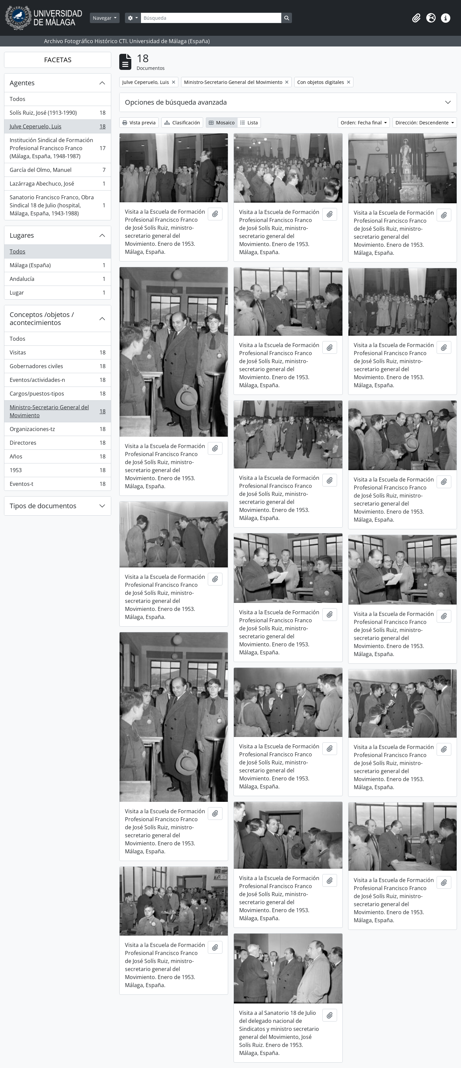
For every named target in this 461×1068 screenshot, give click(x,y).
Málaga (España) (57, 266)
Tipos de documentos (43, 505)
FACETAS (57, 59)
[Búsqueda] (211, 18)
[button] (416, 18)
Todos (17, 99)
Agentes (22, 82)
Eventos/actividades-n (57, 381)
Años (57, 457)
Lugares (22, 235)
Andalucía (57, 280)
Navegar (103, 18)
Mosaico (222, 122)
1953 (57, 471)
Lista (249, 122)
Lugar (57, 294)
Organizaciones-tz (57, 430)
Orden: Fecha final (362, 122)
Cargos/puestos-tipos (57, 395)
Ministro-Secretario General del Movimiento (57, 411)
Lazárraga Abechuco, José (57, 185)
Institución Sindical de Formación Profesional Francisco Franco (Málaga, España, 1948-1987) (57, 148)
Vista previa (139, 122)
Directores (57, 444)
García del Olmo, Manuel (57, 171)
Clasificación (182, 122)
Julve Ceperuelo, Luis (57, 127)
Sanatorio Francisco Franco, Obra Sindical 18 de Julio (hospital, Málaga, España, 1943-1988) (57, 205)
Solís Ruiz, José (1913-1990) (57, 114)
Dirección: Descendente (423, 122)
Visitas (57, 353)
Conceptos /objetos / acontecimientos (42, 318)
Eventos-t (57, 485)
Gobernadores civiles (57, 367)
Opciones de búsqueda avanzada (176, 102)
